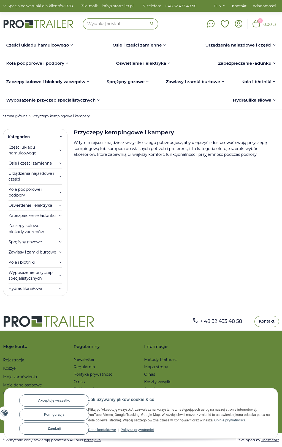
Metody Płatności (161, 359)
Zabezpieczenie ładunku (32, 215)
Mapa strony (156, 366)
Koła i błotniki (22, 262)
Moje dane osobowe (22, 385)
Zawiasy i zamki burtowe (32, 252)
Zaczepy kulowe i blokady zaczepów (26, 228)
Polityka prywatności (139, 431)
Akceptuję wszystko (57, 402)
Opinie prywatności (251, 421)
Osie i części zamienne (30, 163)
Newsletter (84, 359)
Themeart (270, 440)
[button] (225, 24)
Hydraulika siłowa (25, 288)
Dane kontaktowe (104, 431)
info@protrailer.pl (118, 6)
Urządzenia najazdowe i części (31, 176)
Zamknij (56, 429)
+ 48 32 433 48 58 (181, 6)
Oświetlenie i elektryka (30, 205)
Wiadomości (264, 6)
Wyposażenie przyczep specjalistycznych (31, 275)
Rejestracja (13, 360)
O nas (79, 381)
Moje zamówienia (20, 376)
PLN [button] (217, 6)
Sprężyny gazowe (25, 241)
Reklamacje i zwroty (93, 389)
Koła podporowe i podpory (25, 192)
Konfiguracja (57, 415)
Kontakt (239, 6)
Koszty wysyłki (157, 381)
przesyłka (93, 440)
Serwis (150, 389)
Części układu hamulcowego (22, 150)
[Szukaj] (114, 23)
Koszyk (9, 368)
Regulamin (84, 366)
